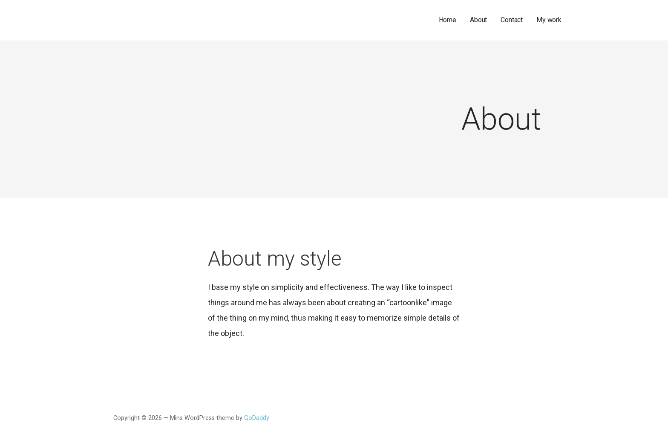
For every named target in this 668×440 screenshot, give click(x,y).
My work (548, 20)
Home (447, 20)
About (478, 20)
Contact (512, 20)
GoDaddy (256, 418)
